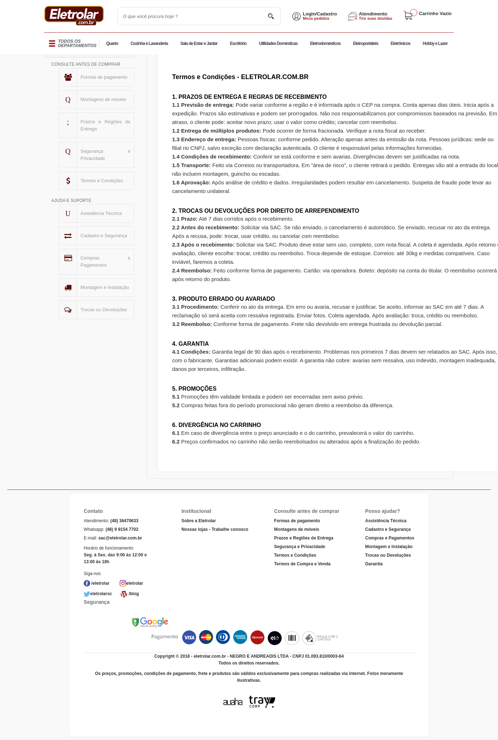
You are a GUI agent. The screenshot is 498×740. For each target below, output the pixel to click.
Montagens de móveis (103, 99)
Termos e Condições (101, 180)
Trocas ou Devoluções (103, 309)
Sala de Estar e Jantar (199, 44)
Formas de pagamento (104, 77)
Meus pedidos (316, 18)
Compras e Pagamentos (105, 261)
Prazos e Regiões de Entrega (105, 125)
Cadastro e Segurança (103, 235)
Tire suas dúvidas (375, 18)
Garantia (374, 563)
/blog (134, 593)
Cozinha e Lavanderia (149, 44)
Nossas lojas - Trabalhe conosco (214, 529)
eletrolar (134, 583)
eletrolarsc (101, 593)
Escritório (238, 44)
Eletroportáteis (365, 44)
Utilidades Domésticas (278, 44)
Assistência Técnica (101, 213)
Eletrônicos (400, 44)
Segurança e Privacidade (105, 154)
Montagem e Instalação (104, 287)
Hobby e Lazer (435, 44)
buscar (271, 16)
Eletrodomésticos (325, 44)
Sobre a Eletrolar (198, 520)
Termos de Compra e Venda (302, 563)
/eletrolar (100, 583)
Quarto (112, 44)
